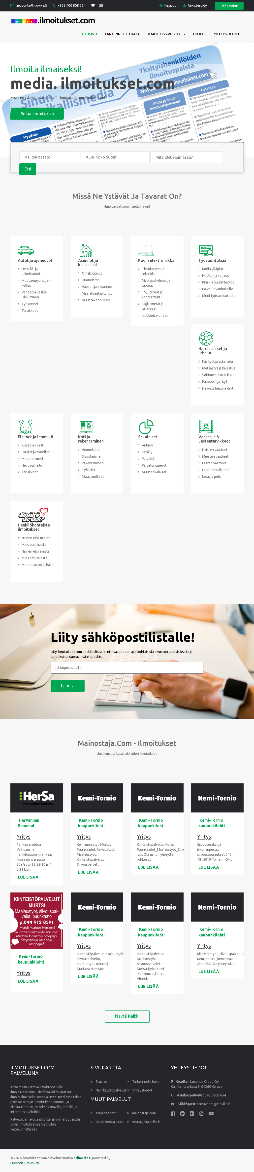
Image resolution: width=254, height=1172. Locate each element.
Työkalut (88, 470)
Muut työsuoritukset (218, 296)
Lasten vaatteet (214, 463)
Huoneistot (90, 280)
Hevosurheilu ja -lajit (217, 388)
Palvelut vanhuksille (217, 289)
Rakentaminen (93, 463)
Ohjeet (199, 34)
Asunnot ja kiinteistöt (88, 262)
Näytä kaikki (127, 1016)
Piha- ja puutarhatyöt (218, 282)
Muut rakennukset (96, 300)
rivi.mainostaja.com (108, 1122)
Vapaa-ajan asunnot (97, 287)
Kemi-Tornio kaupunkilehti (91, 823)
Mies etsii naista (34, 545)
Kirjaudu (167, 5)
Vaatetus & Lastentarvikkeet (214, 439)
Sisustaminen (92, 456)
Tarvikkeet (30, 311)
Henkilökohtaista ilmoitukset (34, 527)
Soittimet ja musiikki (217, 375)
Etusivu (89, 34)
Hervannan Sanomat (28, 823)
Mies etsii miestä (34, 558)
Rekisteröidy (195, 5)
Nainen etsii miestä (36, 538)
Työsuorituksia (212, 260)
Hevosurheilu (32, 466)
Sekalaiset (148, 437)
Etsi (28, 169)
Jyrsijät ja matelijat (36, 452)
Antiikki (147, 445)
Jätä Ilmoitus (229, 5)
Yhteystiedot (227, 34)
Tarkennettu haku (122, 34)
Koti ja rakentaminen (91, 439)
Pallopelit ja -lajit (214, 382)
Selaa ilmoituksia (79, 113)
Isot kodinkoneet (155, 316)
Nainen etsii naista (35, 551)
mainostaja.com (141, 1113)
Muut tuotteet (93, 477)
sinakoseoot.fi (104, 1113)
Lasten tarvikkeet (215, 470)
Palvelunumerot (154, 466)
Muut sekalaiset (154, 472)
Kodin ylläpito (212, 269)
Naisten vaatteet (214, 450)
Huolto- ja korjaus (215, 276)
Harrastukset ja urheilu (212, 350)
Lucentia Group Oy (24, 1163)
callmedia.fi (82, 1158)
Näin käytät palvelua (109, 1090)
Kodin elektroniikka (156, 260)
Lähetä (67, 685)
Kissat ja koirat (32, 445)
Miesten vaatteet (215, 456)
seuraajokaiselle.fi (143, 1122)
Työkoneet (30, 304)
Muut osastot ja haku (38, 565)
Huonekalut (91, 450)
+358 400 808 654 (72, 6)
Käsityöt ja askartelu (217, 362)
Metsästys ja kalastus (218, 368)
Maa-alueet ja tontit (97, 293)
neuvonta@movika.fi (31, 6)
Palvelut (148, 459)
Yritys (24, 837)
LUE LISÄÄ (28, 877)
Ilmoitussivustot (167, 34)
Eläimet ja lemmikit (36, 437)
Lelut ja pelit (211, 477)
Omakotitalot (92, 273)
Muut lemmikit (32, 459)
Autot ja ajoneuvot (35, 260)
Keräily (147, 452)
